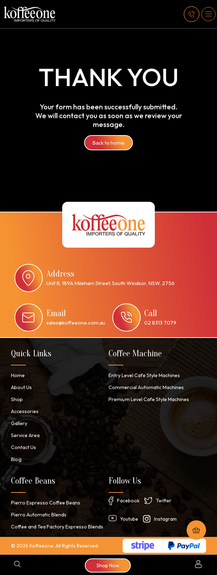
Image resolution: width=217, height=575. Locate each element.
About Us (21, 387)
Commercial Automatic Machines (144, 387)
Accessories (25, 411)
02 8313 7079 (160, 322)
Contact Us (23, 447)
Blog (16, 459)
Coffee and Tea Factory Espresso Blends (57, 526)
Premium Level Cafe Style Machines (147, 399)
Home (17, 375)
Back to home (108, 143)
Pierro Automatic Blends (38, 515)
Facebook (128, 500)
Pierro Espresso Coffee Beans (45, 503)
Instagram (165, 519)
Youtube (129, 519)
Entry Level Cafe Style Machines (144, 375)
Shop (17, 399)
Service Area (25, 435)
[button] (208, 14)
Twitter (163, 500)
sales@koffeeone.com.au (75, 322)
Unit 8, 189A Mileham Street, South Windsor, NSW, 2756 (110, 283)
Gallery (19, 423)
